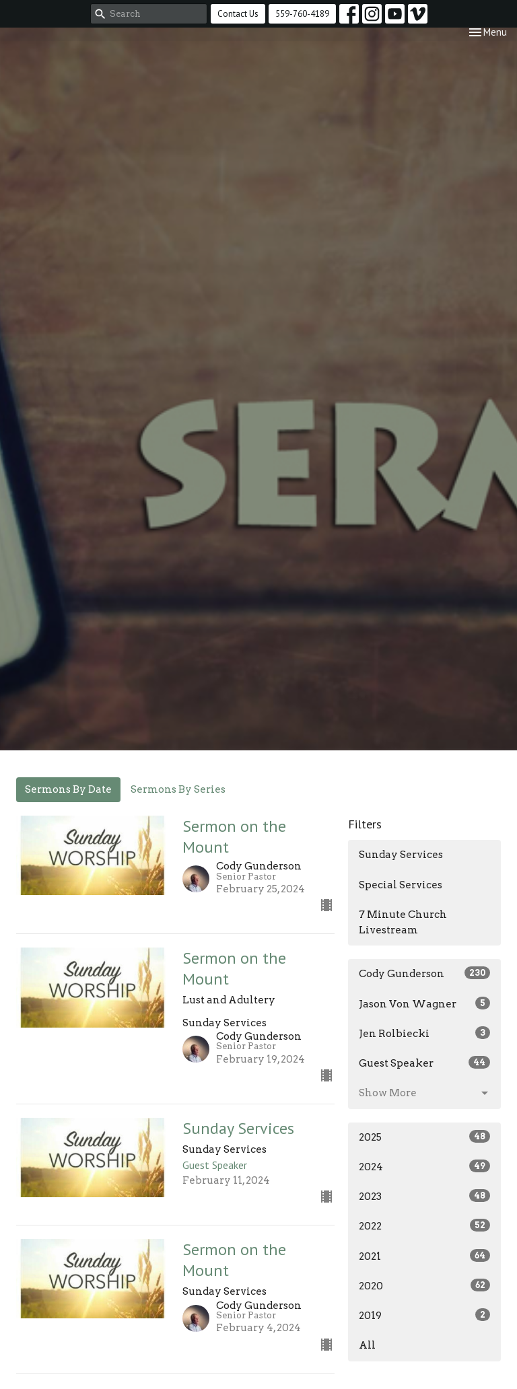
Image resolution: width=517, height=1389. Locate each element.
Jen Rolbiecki (424, 1033)
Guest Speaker (424, 1062)
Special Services (400, 885)
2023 (424, 1196)
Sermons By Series (178, 789)
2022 (424, 1225)
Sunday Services (401, 855)
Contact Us (237, 14)
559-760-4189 (302, 14)
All (367, 1345)
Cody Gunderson (424, 973)
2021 (424, 1255)
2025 (424, 1136)
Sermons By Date (68, 789)
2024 (424, 1166)
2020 (424, 1285)
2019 (424, 1315)
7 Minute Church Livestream (403, 922)
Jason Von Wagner (424, 1003)
